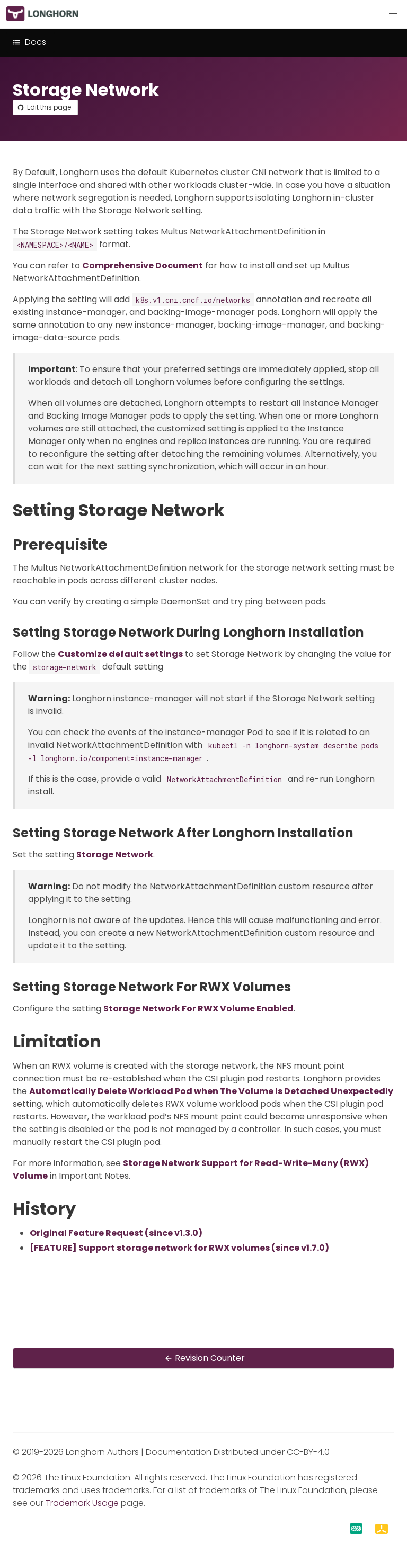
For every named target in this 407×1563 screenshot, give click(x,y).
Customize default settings (120, 654)
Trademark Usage (82, 1503)
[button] (393, 14)
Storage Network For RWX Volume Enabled (198, 1008)
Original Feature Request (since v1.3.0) (116, 1233)
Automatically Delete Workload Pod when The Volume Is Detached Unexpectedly (211, 1091)
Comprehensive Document (142, 265)
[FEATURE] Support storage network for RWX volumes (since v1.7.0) (179, 1248)
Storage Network (114, 854)
